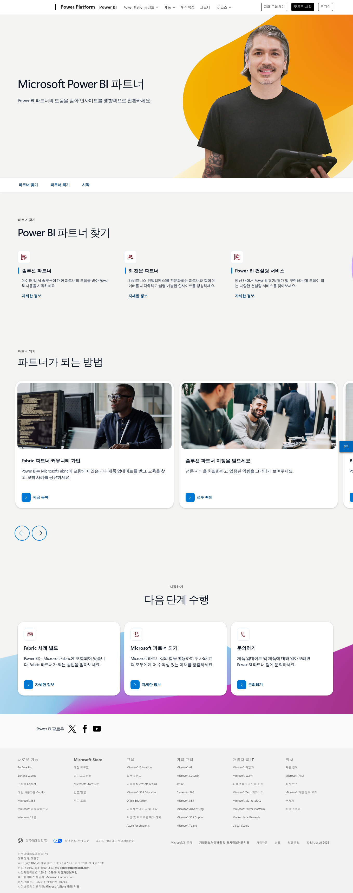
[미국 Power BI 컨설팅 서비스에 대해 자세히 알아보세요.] (31, 296)
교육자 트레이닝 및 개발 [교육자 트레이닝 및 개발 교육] (142, 809)
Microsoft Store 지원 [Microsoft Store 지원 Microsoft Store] (87, 784)
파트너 (205, 7)
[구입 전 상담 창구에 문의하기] (345, 446)
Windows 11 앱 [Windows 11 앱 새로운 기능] (27, 817)
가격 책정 (187, 7)
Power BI (108, 7)
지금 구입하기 (274, 6)
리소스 (222, 7)
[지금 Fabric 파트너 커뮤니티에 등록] (35, 497)
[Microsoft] (35, 7)
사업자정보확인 (67, 872)
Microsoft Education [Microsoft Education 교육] (139, 767)
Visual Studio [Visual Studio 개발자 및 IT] (241, 825)
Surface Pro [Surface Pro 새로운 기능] (25, 767)
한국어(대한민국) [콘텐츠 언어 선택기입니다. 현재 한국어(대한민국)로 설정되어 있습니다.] (36, 840)
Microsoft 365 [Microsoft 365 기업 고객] (185, 800)
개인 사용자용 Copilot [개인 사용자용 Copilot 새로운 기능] (31, 792)
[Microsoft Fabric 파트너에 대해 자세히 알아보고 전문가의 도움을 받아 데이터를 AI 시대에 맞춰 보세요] (39, 684)
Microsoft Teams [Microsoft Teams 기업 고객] (187, 825)
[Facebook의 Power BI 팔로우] (85, 729)
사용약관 (262, 842)
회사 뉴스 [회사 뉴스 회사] (291, 784)
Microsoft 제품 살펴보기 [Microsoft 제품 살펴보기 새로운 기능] (33, 809)
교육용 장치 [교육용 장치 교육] (134, 775)
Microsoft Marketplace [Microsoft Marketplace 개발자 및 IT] (247, 800)
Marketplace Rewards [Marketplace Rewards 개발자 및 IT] (246, 817)
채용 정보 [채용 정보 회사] (291, 767)
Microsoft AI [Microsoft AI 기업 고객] (184, 767)
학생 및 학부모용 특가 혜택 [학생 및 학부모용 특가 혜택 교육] (144, 817)
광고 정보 (293, 842)
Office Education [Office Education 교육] (137, 800)
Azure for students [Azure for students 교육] (138, 825)
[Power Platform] (77, 7)
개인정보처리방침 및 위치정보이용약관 (224, 842)
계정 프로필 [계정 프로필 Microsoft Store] (81, 767)
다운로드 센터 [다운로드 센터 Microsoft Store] (83, 775)
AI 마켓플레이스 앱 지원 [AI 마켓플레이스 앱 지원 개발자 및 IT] (248, 784)
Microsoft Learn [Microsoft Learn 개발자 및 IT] (242, 775)
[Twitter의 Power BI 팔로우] (72, 729)
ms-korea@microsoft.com (72, 868)
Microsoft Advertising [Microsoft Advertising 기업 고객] (190, 809)
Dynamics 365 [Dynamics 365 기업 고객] (185, 792)
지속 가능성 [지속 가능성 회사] (292, 809)
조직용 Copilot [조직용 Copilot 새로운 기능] (27, 784)
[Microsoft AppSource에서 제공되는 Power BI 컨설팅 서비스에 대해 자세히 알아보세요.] (138, 296)
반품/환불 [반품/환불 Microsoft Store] (80, 792)
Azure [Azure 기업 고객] (180, 784)
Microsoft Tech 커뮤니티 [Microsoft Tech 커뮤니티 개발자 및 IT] (248, 792)
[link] (28, 187)
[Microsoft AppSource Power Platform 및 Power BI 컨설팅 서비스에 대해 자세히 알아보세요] (244, 296)
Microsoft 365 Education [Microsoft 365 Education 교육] (142, 792)
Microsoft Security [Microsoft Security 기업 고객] (187, 775)
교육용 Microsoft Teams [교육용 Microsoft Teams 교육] (142, 784)
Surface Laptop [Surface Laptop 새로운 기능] (27, 775)
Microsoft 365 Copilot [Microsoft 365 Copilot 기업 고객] (190, 817)
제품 (167, 7)
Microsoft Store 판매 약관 (62, 886)
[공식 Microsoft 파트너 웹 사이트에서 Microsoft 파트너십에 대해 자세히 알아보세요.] (145, 684)
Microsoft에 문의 (181, 842)
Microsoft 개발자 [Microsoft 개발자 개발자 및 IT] (243, 767)
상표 (277, 842)
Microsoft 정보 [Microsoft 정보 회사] (294, 775)
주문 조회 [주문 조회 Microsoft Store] (80, 800)
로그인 (326, 6)
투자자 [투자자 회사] (289, 800)
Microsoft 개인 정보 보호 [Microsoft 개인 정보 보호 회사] (301, 792)
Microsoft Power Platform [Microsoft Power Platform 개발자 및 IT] (249, 809)
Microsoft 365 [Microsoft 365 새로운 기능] (26, 800)
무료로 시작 (303, 6)
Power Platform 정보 (138, 7)
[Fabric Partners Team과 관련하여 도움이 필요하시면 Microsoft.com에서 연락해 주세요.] (250, 684)
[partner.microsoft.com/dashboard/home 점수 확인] (199, 497)
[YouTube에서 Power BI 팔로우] (97, 729)
